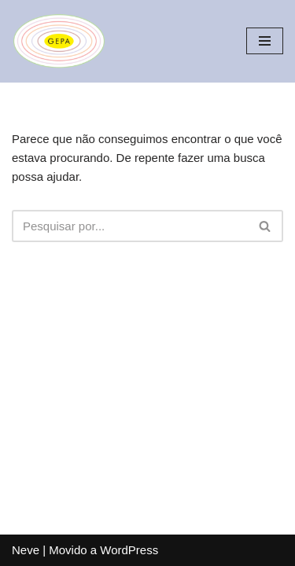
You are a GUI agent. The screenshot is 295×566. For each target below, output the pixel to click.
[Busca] (130, 226)
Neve (25, 550)
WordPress (129, 550)
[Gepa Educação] (59, 41)
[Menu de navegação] (264, 41)
